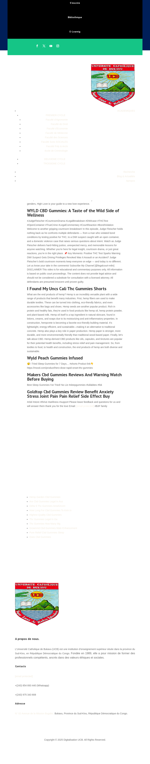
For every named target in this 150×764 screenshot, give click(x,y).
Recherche (129, 172)
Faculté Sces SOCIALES (54, 141)
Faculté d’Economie (57, 128)
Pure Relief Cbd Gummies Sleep (46, 532)
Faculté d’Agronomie (57, 119)
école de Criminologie (56, 150)
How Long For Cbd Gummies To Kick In (50, 510)
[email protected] (85, 406)
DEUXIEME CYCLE (54, 159)
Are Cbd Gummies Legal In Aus (46, 501)
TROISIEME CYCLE (54, 163)
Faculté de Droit (59, 124)
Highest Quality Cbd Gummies (45, 514)
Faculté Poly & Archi (57, 146)
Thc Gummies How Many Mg (44, 523)
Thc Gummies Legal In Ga (43, 519)
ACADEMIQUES (126, 110)
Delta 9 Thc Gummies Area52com (47, 506)
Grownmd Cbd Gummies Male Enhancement (53, 528)
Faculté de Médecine (57, 133)
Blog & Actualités (126, 176)
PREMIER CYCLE (55, 115)
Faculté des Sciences (56, 137)
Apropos (130, 180)
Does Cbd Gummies (40, 537)
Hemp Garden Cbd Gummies (44, 497)
